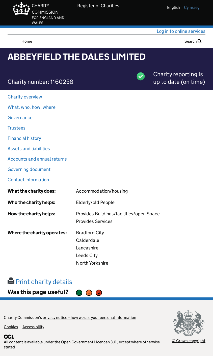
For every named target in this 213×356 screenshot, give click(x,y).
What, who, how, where (32, 107)
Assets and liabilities (29, 148)
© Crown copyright (188, 340)
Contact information (28, 180)
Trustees (16, 128)
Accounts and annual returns (37, 159)
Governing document (29, 169)
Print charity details (40, 281)
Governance (20, 117)
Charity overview (25, 97)
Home (26, 41)
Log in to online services (181, 31)
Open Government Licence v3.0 (88, 342)
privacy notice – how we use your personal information (89, 317)
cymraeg (192, 7)
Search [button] (193, 41)
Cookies (11, 326)
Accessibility (33, 326)
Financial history (24, 138)
